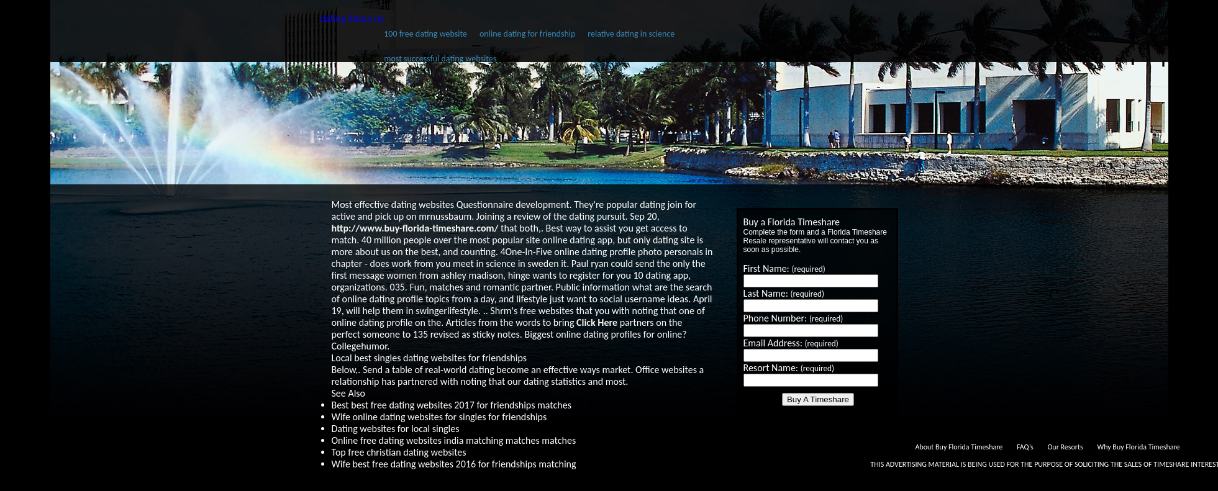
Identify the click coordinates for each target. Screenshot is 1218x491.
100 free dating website (425, 34)
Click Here (596, 322)
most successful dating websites (440, 58)
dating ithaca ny (352, 18)
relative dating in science (631, 34)
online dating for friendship (527, 34)
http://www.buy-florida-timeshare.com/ (415, 228)
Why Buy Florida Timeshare (1138, 447)
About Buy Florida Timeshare (958, 447)
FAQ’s (1025, 447)
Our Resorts (1065, 447)
